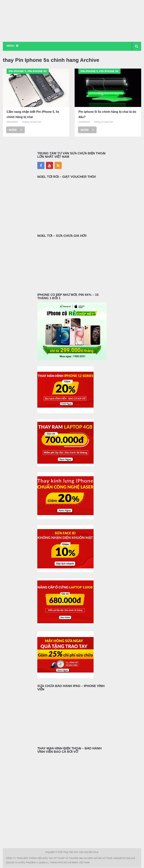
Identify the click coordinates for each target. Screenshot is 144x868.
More (15, 130)
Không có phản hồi (31, 122)
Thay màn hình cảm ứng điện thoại (81, 852)
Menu (10, 45)
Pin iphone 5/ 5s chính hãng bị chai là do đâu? (107, 115)
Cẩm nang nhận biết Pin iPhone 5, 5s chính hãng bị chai (33, 115)
